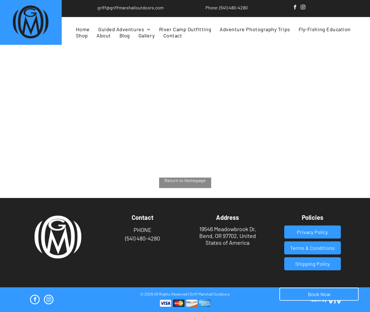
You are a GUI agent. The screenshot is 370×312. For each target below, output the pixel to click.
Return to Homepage (185, 180)
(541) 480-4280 (233, 7)
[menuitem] (83, 29)
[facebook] (295, 8)
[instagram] (303, 8)
